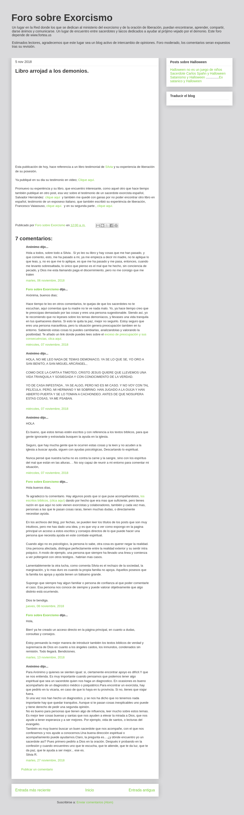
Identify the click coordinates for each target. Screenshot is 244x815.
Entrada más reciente (33, 790)
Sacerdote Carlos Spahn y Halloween (198, 73)
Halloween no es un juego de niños (196, 70)
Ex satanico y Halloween (196, 79)
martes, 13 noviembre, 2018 (45, 657)
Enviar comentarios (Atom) (94, 802)
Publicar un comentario (37, 769)
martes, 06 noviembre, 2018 (45, 280)
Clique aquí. (86, 180)
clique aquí (52, 197)
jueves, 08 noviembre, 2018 (45, 606)
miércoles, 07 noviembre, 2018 (47, 344)
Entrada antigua (142, 790)
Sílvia (109, 167)
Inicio (89, 790)
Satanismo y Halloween (187, 77)
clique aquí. (54, 206)
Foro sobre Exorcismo (62, 17)
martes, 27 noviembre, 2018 (45, 760)
